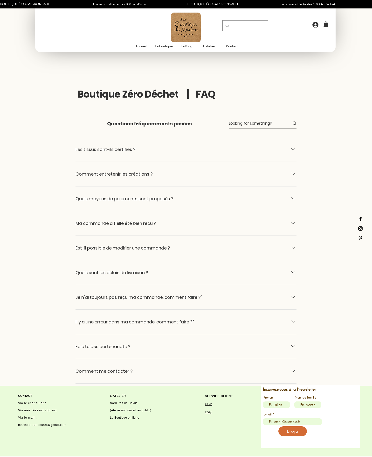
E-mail (267, 414)
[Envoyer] (292, 431)
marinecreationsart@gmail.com (42, 425)
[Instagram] (360, 228)
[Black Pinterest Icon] (360, 238)
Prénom (268, 397)
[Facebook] (360, 219)
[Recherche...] (245, 26)
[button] (326, 24)
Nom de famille (305, 397)
